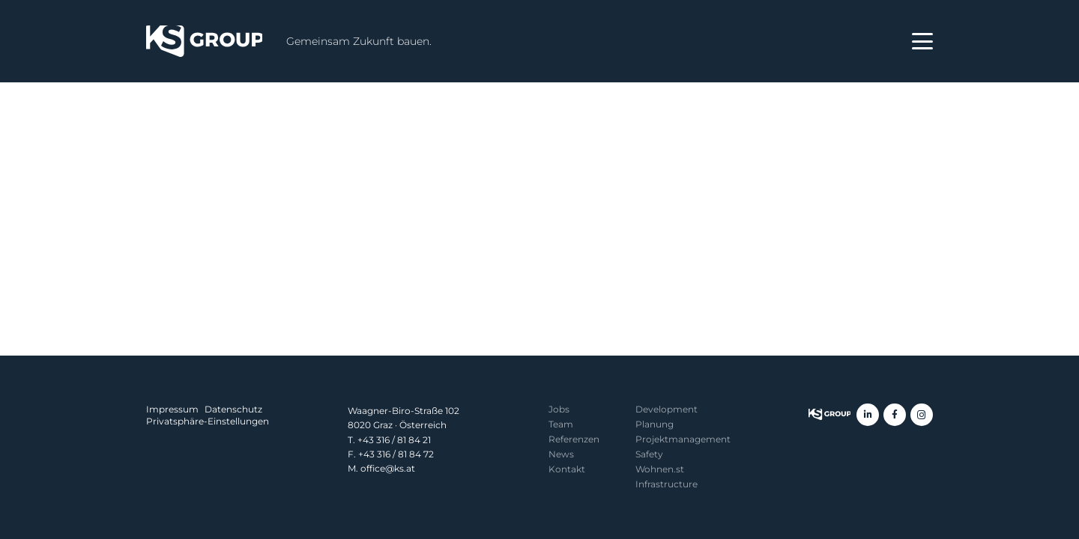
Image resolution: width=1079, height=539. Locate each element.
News (561, 454)
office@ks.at (387, 468)
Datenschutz (233, 409)
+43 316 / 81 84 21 (394, 439)
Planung (654, 424)
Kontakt (566, 469)
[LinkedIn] (867, 415)
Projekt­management (683, 439)
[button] (922, 41)
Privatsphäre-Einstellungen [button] (207, 421)
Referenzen (573, 439)
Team (560, 424)
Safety (649, 454)
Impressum (172, 409)
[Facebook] (894, 415)
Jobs (558, 409)
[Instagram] (921, 415)
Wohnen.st (659, 469)
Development (666, 409)
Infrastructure (666, 484)
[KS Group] (204, 41)
